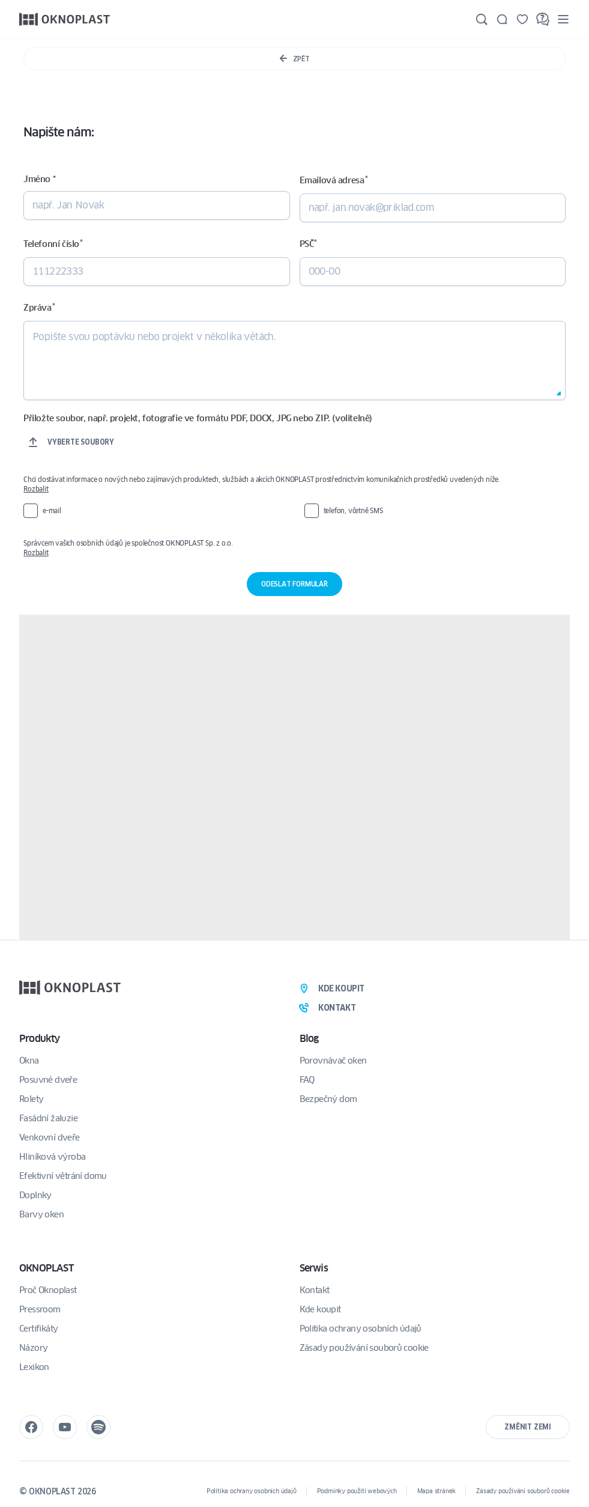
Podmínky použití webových (357, 1491)
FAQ (307, 1079)
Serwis (314, 1268)
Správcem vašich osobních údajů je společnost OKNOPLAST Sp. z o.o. (289, 548)
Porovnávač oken (333, 1060)
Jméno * (39, 179)
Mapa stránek (436, 1491)
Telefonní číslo (52, 243)
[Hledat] (481, 19)
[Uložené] (522, 19)
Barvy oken (41, 1214)
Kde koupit (320, 1309)
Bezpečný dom (328, 1099)
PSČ (308, 243)
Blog (309, 1038)
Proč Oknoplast (48, 1290)
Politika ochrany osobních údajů (360, 1328)
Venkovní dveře (49, 1137)
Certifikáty (38, 1328)
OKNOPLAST (46, 1268)
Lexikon (34, 1367)
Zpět (294, 58)
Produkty (39, 1038)
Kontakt (315, 1290)
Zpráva (39, 307)
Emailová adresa (333, 180)
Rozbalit (35, 488)
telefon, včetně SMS (353, 510)
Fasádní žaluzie (48, 1118)
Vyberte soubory (80, 441)
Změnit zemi (527, 1426)
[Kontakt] (502, 19)
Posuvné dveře (48, 1079)
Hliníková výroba (52, 1156)
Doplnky (35, 1195)
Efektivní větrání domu (63, 1176)
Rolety (31, 1099)
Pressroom (40, 1309)
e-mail (52, 510)
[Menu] (563, 19)
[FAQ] (542, 19)
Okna (29, 1060)
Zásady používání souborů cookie (364, 1347)
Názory (33, 1347)
